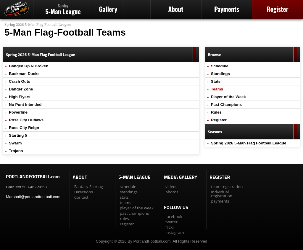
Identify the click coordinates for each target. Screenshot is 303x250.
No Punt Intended (25, 104)
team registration (227, 186)
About (175, 9)
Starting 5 (18, 135)
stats (124, 197)
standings (129, 192)
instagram (174, 232)
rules (124, 218)
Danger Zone (21, 89)
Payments (226, 9)
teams (125, 202)
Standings (220, 73)
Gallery (108, 9)
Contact (81, 197)
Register (277, 9)
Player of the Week (228, 97)
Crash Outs (19, 81)
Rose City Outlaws (26, 120)
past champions (134, 213)
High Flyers (19, 97)
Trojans (16, 151)
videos (171, 186)
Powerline (18, 112)
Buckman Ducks (24, 73)
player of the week (137, 208)
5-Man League (62, 9)
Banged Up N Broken (28, 66)
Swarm (15, 143)
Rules (216, 112)
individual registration (221, 193)
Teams (217, 89)
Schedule (219, 66)
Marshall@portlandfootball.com (33, 197)
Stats (216, 81)
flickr (169, 227)
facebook (173, 216)
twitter (171, 221)
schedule (128, 186)
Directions (83, 192)
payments (220, 201)
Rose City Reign (24, 127)
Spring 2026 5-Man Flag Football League (37, 24)
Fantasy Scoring (88, 186)
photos (171, 192)
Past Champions (226, 104)
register (127, 224)
